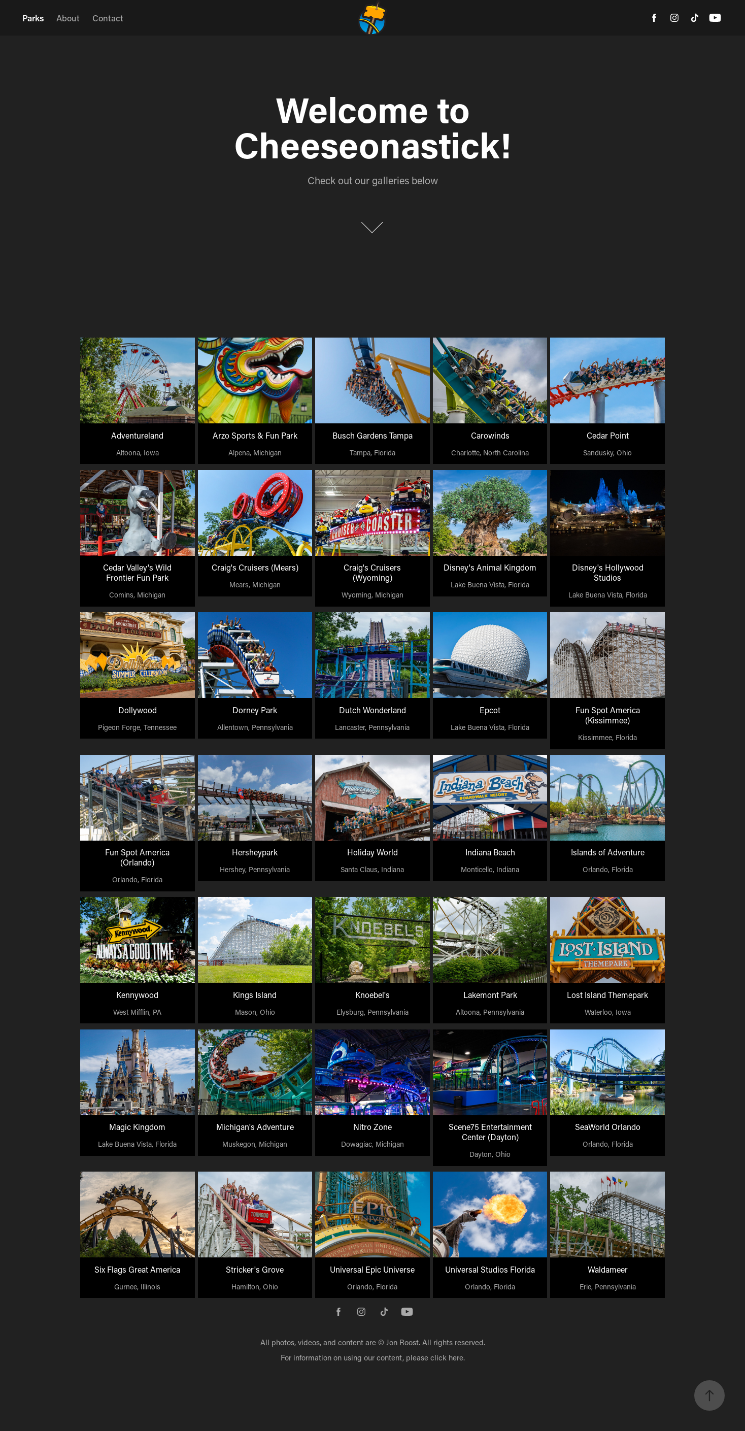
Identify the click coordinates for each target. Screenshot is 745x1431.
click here (446, 1357)
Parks (33, 17)
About (68, 17)
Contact (107, 17)
